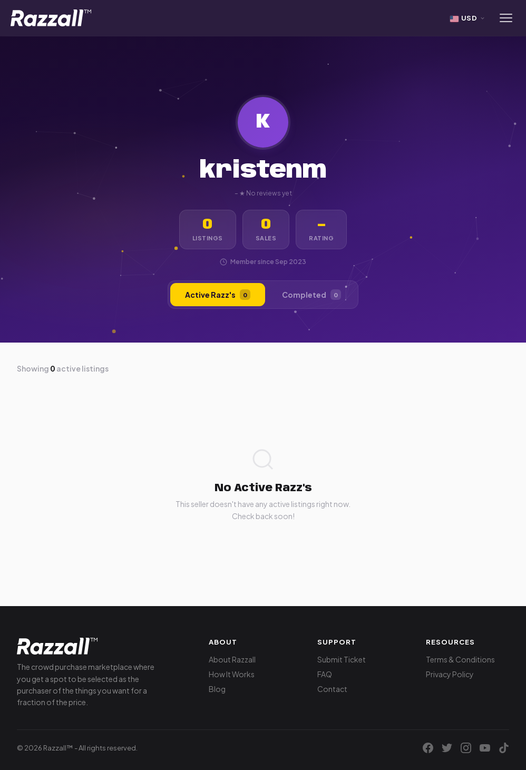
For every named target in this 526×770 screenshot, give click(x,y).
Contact (332, 689)
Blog (217, 689)
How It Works (232, 674)
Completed (311, 294)
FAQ (324, 674)
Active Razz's (217, 294)
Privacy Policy (450, 674)
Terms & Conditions (460, 659)
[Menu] (505, 17)
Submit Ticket (341, 659)
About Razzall (232, 659)
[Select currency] (468, 18)
